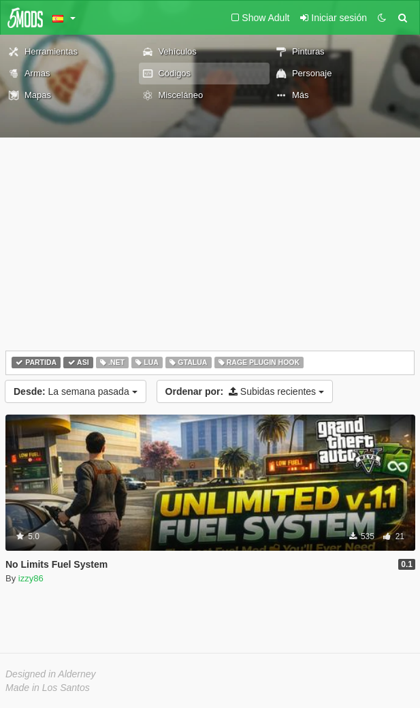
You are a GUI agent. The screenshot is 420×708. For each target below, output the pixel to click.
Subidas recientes (244, 391)
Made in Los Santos (47, 687)
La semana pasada (76, 391)
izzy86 (31, 578)
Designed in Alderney (50, 674)
